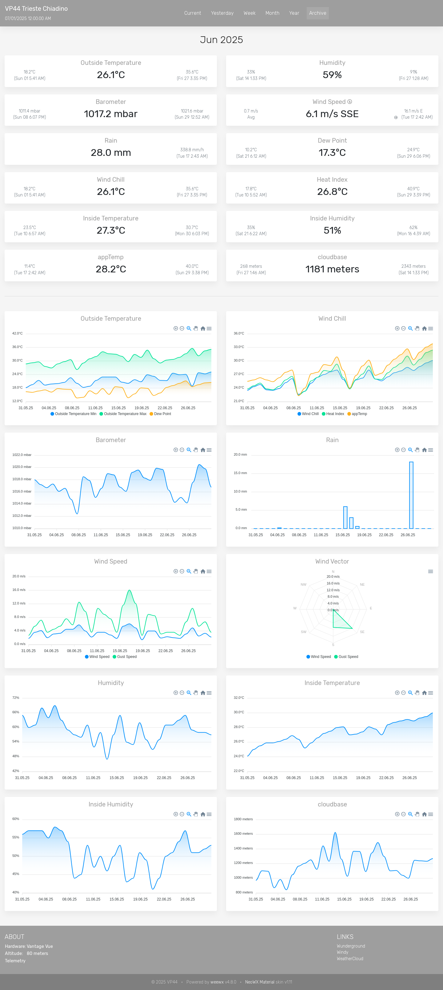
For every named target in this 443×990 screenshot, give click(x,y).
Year (294, 13)
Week (250, 13)
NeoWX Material (259, 982)
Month (272, 13)
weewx (217, 982)
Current (192, 13)
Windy (342, 952)
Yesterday (222, 13)
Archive (317, 13)
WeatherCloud (350, 958)
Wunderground (351, 946)
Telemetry (15, 961)
